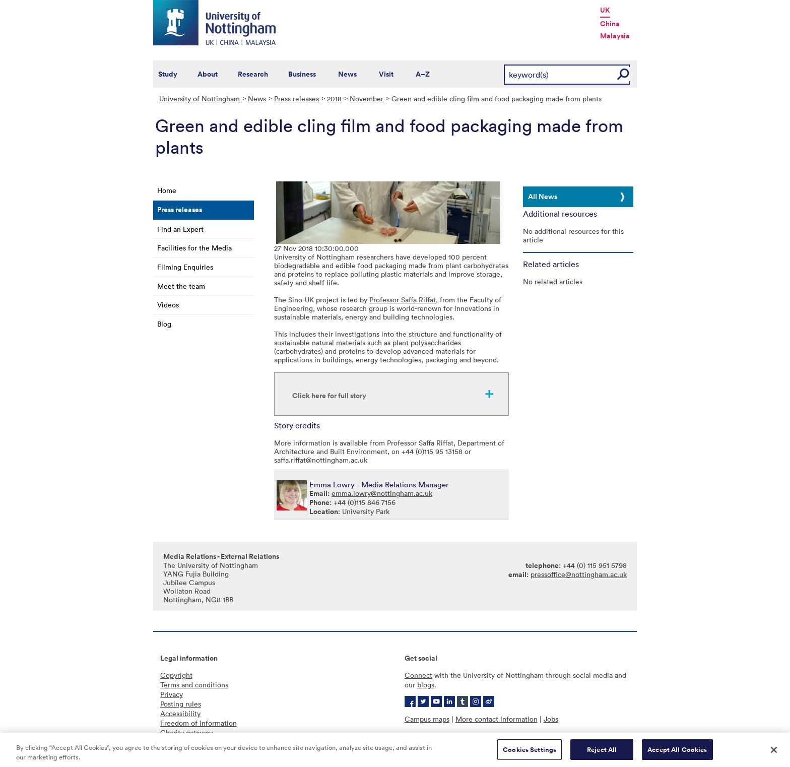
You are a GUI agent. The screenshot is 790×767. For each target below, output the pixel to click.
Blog (164, 324)
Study (167, 74)
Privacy (171, 694)
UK (605, 10)
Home (166, 190)
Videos (168, 304)
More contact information (496, 719)
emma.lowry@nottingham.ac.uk (382, 493)
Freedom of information (198, 723)
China (610, 24)
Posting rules (180, 704)
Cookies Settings (529, 753)
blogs (425, 684)
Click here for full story (329, 396)
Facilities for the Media (194, 247)
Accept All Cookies (677, 753)
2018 (334, 98)
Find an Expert (180, 229)
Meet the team (181, 286)
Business (302, 74)
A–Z (423, 74)
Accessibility (180, 713)
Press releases (296, 98)
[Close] (774, 753)
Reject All (602, 753)
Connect (418, 675)
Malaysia (615, 36)
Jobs (551, 719)
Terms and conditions (194, 684)
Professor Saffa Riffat (402, 299)
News (347, 74)
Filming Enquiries (185, 267)
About (208, 74)
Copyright (176, 675)
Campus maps (427, 719)
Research (253, 74)
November (366, 98)
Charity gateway (186, 732)
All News (542, 196)
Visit (386, 74)
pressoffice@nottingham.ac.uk (579, 574)
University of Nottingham (199, 98)
